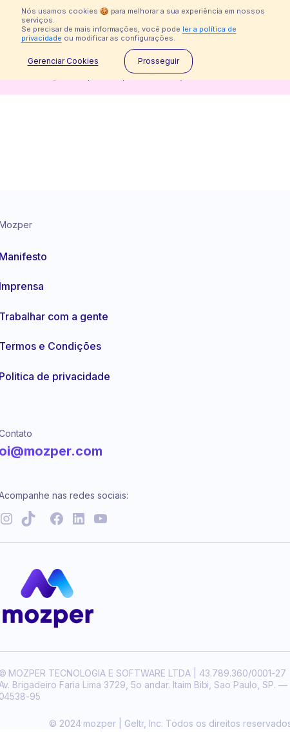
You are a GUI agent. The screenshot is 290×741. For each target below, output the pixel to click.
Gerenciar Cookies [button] (63, 61)
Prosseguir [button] (158, 61)
